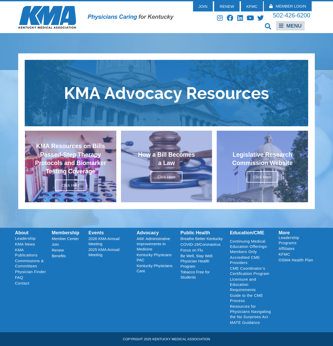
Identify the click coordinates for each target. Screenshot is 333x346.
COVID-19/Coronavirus (200, 244)
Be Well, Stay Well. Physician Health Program (196, 261)
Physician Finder (30, 271)
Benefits (59, 256)
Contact (22, 283)
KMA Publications (26, 252)
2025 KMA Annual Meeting (103, 252)
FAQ (19, 277)
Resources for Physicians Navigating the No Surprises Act (250, 311)
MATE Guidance (245, 322)
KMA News (25, 244)
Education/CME (247, 232)
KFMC (284, 254)
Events (96, 232)
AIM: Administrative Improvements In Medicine (153, 243)
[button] (268, 26)
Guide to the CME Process (246, 298)
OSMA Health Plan (296, 260)
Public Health (195, 232)
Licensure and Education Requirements (243, 284)
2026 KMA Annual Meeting (103, 241)
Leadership (26, 238)
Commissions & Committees (29, 263)
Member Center (65, 238)
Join (55, 244)
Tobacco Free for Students (195, 274)
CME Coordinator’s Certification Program (249, 271)
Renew (58, 250)
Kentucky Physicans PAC (154, 257)
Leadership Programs (297, 240)
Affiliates (288, 248)
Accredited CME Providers (245, 260)
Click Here (71, 185)
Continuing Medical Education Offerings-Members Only (249, 246)
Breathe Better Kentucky (201, 238)
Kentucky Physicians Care (154, 268)
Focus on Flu (191, 250)
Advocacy (148, 232)
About (22, 232)
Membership (65, 232)
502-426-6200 (291, 15)
